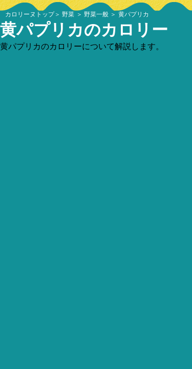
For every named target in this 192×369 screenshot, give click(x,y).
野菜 (68, 14)
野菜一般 (96, 14)
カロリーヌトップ (29, 14)
